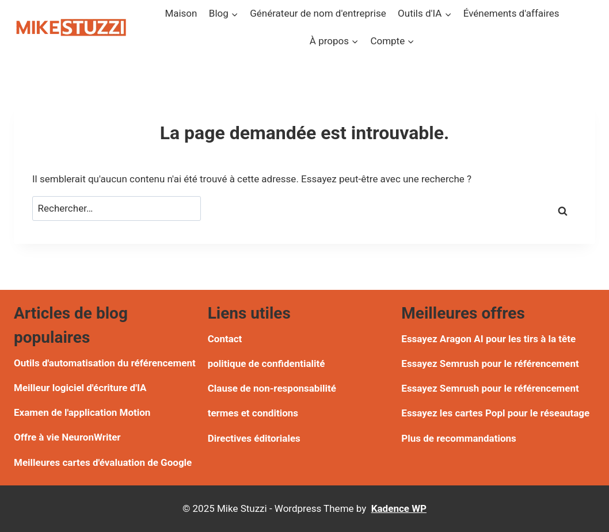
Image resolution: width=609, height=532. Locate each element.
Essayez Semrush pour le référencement (489, 363)
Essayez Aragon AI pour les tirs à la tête (488, 339)
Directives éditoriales (254, 438)
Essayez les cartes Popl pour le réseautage (495, 413)
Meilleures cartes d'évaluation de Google (103, 462)
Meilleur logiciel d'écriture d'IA (80, 387)
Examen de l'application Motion (82, 412)
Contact (225, 339)
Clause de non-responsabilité (272, 388)
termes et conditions (253, 413)
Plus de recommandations (458, 438)
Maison (181, 13)
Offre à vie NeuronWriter (67, 437)
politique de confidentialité (266, 363)
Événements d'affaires (511, 13)
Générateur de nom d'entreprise (318, 13)
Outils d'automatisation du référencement (105, 363)
